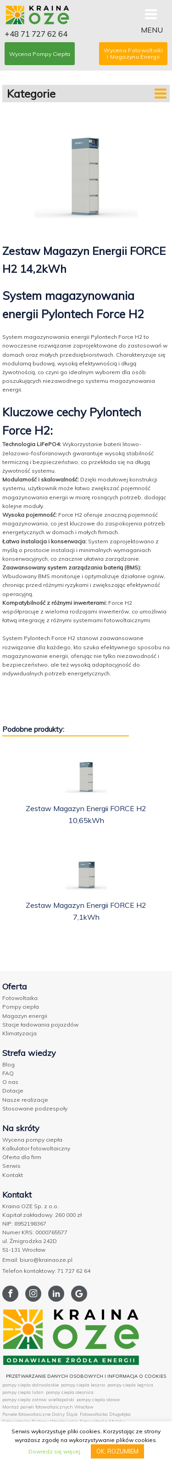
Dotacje (12, 1090)
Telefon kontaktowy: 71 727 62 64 (46, 1270)
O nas (10, 1081)
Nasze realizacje (25, 1099)
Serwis (11, 1165)
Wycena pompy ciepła (32, 1139)
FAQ (8, 1073)
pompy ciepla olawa (98, 1400)
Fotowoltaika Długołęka (105, 1414)
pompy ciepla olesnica (70, 1392)
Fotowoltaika (20, 997)
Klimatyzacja (19, 1033)
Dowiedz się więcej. (55, 1451)
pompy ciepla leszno (83, 1385)
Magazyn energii (24, 1015)
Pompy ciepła (20, 1006)
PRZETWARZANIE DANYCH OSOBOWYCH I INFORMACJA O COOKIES (86, 1376)
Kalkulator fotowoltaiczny (36, 1148)
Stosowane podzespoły (34, 1108)
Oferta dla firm (21, 1157)
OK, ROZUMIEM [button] (117, 1451)
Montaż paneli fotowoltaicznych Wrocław (48, 1407)
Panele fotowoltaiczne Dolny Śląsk (40, 1414)
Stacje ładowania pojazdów (40, 1024)
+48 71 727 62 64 (36, 34)
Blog (8, 1064)
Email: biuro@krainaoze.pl (37, 1259)
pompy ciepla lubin (23, 1392)
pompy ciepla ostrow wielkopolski (38, 1400)
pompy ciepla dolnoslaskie (30, 1385)
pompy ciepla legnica (130, 1385)
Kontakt (12, 1174)
